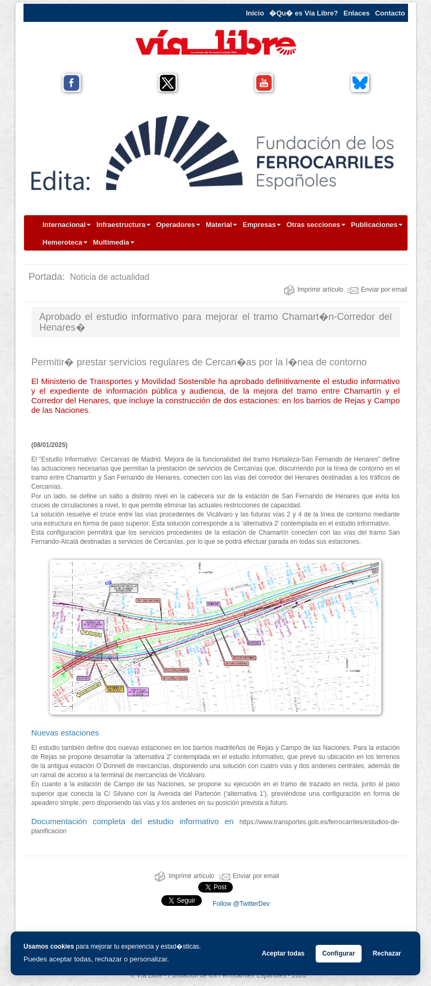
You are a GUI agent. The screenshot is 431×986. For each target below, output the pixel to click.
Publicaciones (377, 225)
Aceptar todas (283, 953)
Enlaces (356, 13)
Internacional (67, 225)
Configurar (338, 953)
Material (221, 225)
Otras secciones (315, 225)
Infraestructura (123, 225)
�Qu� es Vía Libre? (303, 13)
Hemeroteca (65, 242)
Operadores (178, 225)
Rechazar (387, 953)
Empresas (261, 225)
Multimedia (114, 242)
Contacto (390, 13)
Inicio (255, 13)
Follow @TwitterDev (240, 903)
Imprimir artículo (313, 289)
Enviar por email (377, 289)
